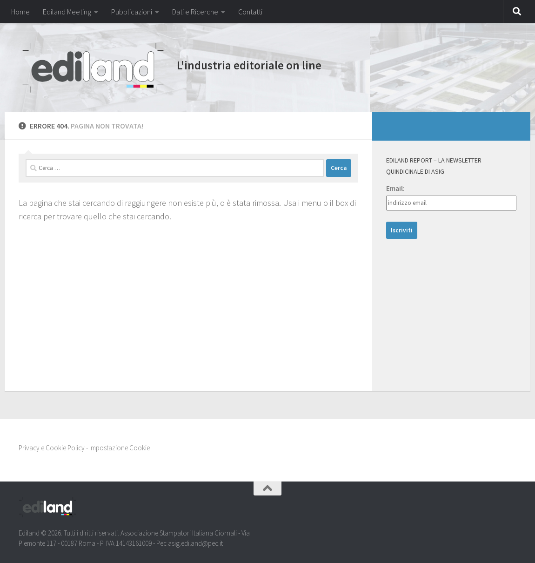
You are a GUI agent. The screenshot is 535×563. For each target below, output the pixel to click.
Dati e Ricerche (195, 11)
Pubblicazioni (131, 11)
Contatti (250, 11)
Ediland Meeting (67, 11)
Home (20, 11)
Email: (395, 188)
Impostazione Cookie (119, 447)
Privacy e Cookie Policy (52, 447)
